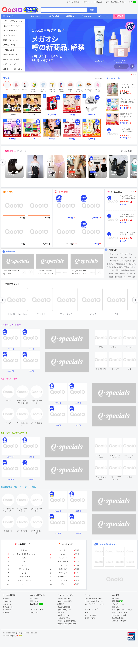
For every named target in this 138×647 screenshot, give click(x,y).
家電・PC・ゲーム (10, 40)
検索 (92, 10)
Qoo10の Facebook (119, 615)
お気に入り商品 (90, 615)
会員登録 (6, 599)
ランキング (8, 78)
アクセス (60, 612)
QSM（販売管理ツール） (94, 599)
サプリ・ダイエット (11, 30)
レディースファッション (12, 21)
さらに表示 (98, 78)
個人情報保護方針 (64, 607)
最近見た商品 (90, 618)
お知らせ (113, 250)
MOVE (10, 151)
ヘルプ (106, 2)
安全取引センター (64, 615)
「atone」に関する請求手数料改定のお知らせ (122, 270)
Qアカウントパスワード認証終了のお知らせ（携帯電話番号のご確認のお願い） (122, 261)
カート (90, 2)
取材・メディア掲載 (119, 612)
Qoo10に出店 (116, 2)
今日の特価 (63, 192)
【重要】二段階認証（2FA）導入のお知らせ (122, 277)
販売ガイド (34, 601)
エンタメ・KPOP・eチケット (14, 69)
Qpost (99, 2)
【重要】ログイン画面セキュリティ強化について (122, 274)
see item (103, 332)
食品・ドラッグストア (12, 54)
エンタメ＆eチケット (108, 544)
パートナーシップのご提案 (122, 610)
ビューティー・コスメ (12, 26)
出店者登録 (34, 599)
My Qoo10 (79, 2)
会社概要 (115, 599)
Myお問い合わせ (63, 599)
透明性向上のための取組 (66, 624)
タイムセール (113, 78)
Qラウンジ (34, 613)
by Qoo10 (21, 151)
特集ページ (10, 251)
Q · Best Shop (116, 192)
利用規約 (60, 604)
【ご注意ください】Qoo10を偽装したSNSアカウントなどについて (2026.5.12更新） (122, 254)
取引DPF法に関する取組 (66, 621)
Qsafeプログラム (63, 618)
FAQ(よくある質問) (64, 601)
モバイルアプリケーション (95, 604)
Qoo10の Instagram (119, 621)
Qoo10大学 (127, 2)
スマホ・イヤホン (10, 45)
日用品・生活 (8, 50)
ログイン (69, 2)
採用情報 (115, 601)
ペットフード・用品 (11, 59)
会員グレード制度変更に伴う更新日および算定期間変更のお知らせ (122, 264)
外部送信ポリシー (64, 610)
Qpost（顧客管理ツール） (94, 601)
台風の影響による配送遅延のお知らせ (121, 267)
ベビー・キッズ (9, 64)
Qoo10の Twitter (118, 618)
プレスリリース (118, 604)
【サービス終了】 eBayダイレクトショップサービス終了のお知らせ (122, 257)
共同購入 (10, 192)
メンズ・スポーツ (10, 35)
